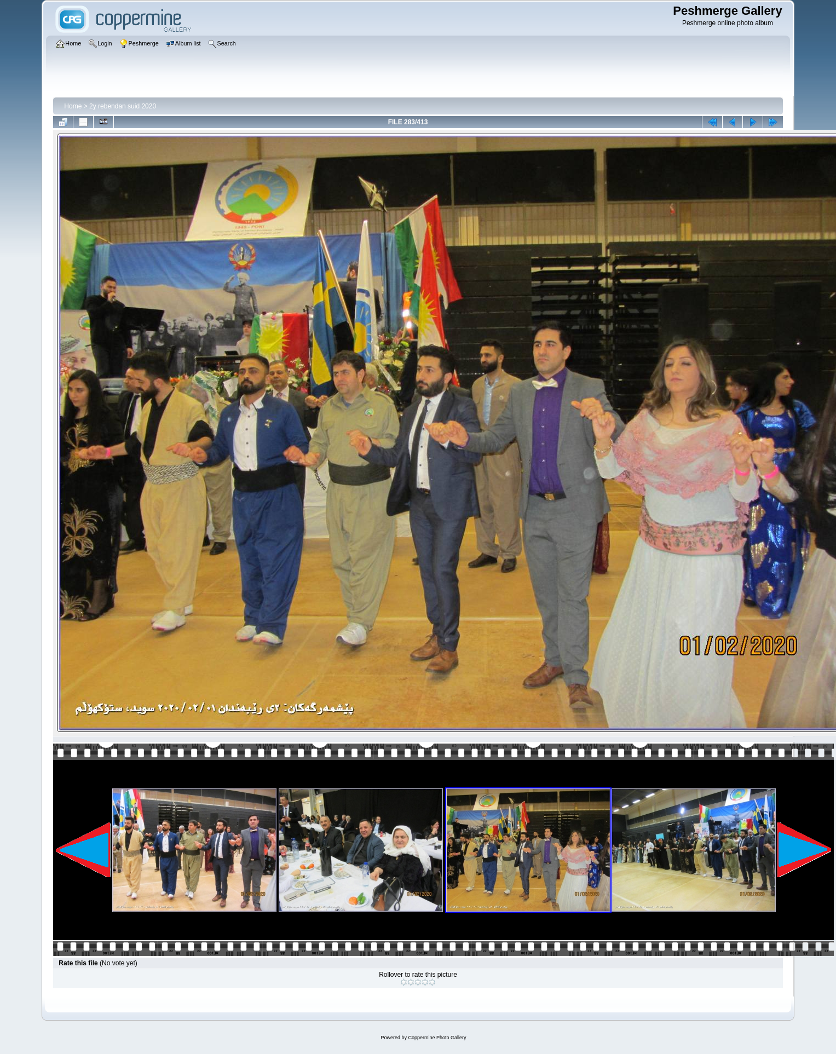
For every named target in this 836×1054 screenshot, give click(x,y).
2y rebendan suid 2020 (122, 106)
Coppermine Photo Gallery (437, 1037)
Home (73, 106)
